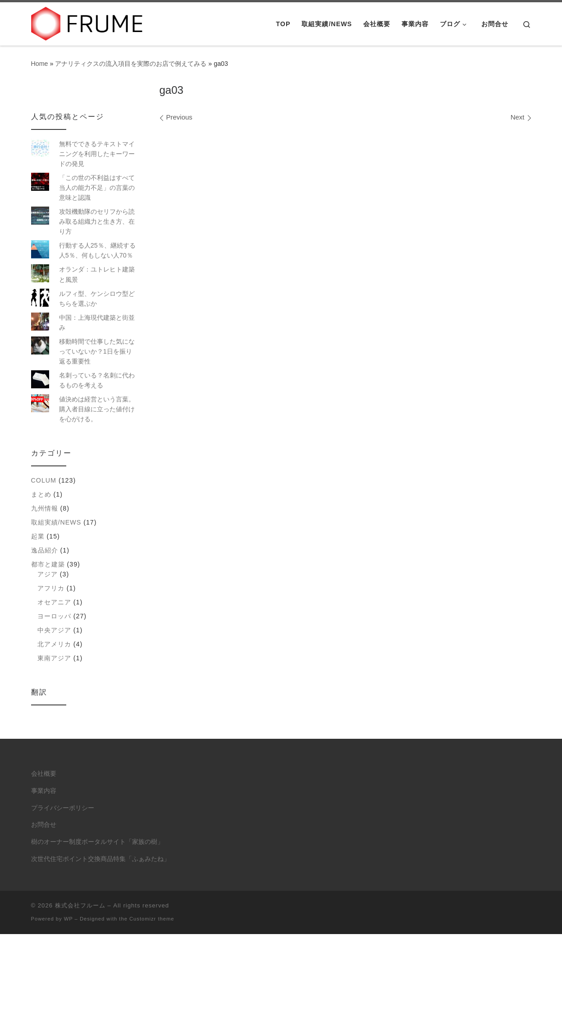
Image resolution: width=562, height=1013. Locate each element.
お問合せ (43, 824)
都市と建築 (48, 564)
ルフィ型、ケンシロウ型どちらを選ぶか (97, 298)
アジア (47, 574)
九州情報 (44, 508)
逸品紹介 (44, 550)
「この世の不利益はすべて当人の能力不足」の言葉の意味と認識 (97, 187)
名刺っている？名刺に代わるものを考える (97, 380)
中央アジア (54, 630)
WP (68, 918)
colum (43, 480)
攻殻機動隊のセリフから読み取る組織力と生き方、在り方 (97, 221)
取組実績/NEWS (56, 522)
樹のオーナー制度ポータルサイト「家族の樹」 (97, 841)
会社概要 (43, 773)
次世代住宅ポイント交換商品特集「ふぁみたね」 (100, 859)
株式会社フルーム (80, 905)
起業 (38, 536)
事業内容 (43, 790)
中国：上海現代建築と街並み (97, 322)
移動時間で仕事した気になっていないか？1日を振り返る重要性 (97, 351)
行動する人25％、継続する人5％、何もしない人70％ (97, 250)
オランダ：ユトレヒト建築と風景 (97, 274)
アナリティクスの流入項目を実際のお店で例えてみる (130, 63)
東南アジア (54, 658)
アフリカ (50, 588)
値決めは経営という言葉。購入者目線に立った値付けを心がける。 (97, 409)
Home (39, 63)
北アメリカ (54, 644)
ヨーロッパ (54, 616)
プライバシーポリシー (62, 808)
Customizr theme (151, 918)
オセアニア (54, 602)
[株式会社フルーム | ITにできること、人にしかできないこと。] (87, 22)
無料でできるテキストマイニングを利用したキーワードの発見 (97, 153)
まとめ (41, 494)
